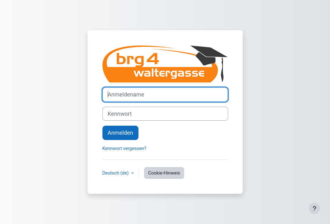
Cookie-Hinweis (164, 173)
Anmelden (120, 132)
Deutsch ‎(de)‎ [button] (116, 173)
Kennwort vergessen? (124, 148)
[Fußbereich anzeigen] (314, 208)
